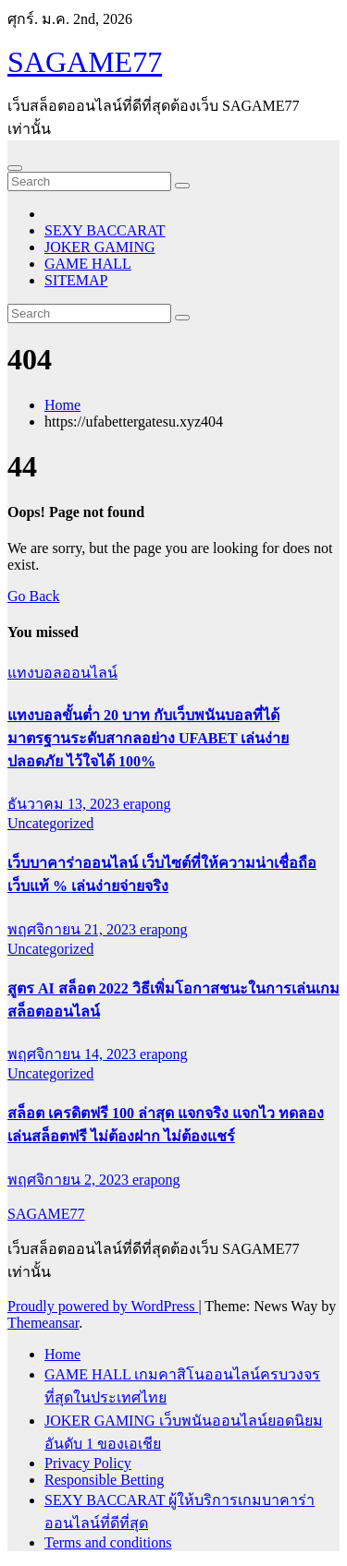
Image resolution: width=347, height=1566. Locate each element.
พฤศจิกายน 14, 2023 (73, 1054)
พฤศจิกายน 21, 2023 (73, 929)
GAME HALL (87, 263)
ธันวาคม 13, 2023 (65, 804)
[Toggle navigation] (14, 168)
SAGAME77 (84, 61)
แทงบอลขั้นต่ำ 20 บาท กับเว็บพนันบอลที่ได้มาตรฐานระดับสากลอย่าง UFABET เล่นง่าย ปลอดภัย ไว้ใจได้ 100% (148, 738)
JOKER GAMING (99, 247)
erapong (147, 804)
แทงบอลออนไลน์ (62, 673)
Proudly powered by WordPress (102, 1306)
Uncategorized (50, 823)
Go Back (33, 596)
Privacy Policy (87, 1463)
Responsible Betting (104, 1480)
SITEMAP (75, 280)
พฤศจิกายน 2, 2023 (69, 1179)
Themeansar (43, 1323)
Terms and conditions (108, 1542)
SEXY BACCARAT (105, 230)
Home (62, 405)
